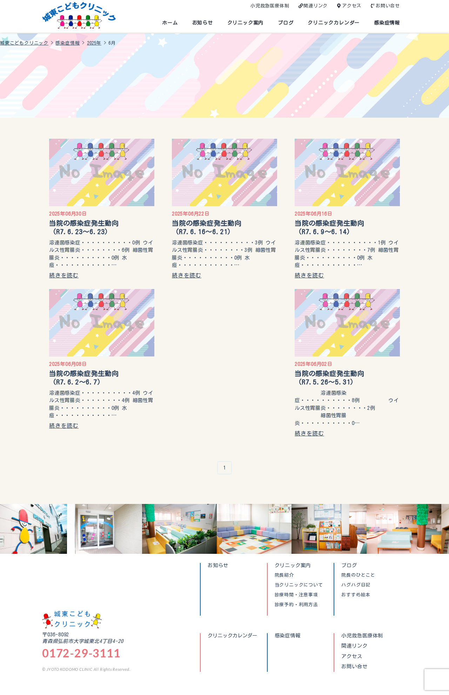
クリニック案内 (245, 22)
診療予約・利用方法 (296, 605)
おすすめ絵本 (355, 595)
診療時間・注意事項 (296, 595)
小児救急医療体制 (269, 6)
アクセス (351, 6)
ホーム (169, 22)
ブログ (285, 22)
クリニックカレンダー (334, 22)
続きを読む (64, 275)
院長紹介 (284, 575)
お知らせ (202, 22)
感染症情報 (387, 22)
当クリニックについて (299, 585)
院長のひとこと (358, 575)
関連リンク (315, 6)
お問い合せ (388, 6)
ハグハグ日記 (355, 585)
